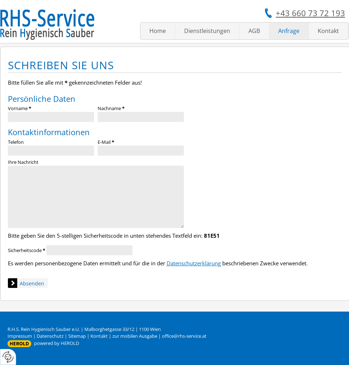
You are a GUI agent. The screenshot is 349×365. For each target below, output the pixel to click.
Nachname (111, 108)
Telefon (16, 142)
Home (157, 31)
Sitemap (77, 336)
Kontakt (328, 31)
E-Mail (106, 142)
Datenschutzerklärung (194, 263)
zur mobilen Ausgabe (134, 336)
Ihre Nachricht (23, 162)
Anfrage (288, 31)
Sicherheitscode (26, 250)
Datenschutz (50, 336)
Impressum (20, 336)
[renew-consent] (8, 357)
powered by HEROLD (56, 343)
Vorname (19, 108)
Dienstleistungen (207, 31)
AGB (254, 31)
